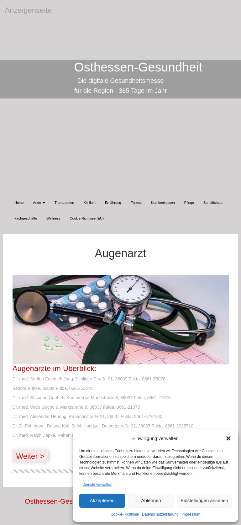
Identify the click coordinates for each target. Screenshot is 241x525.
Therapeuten (64, 202)
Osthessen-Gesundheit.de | (66, 501)
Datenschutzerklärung (160, 514)
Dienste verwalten (97, 484)
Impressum (191, 514)
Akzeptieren (102, 500)
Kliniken (89, 202)
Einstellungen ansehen (204, 500)
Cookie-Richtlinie (125, 514)
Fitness (135, 202)
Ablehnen (151, 500)
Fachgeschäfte (25, 218)
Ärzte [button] (39, 202)
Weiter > (30, 456)
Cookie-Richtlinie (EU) (87, 218)
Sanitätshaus (213, 202)
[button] (228, 438)
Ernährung (113, 202)
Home (19, 202)
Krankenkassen (163, 202)
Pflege (189, 202)
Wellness (53, 218)
